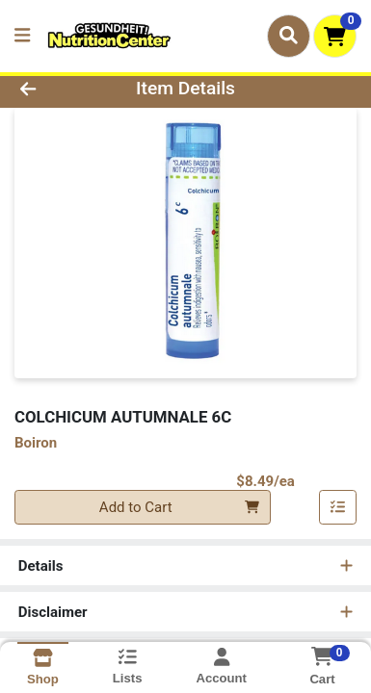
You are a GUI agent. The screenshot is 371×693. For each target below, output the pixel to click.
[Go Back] (57, 89)
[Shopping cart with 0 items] (335, 36)
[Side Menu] (22, 36)
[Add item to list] (338, 507)
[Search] (288, 35)
